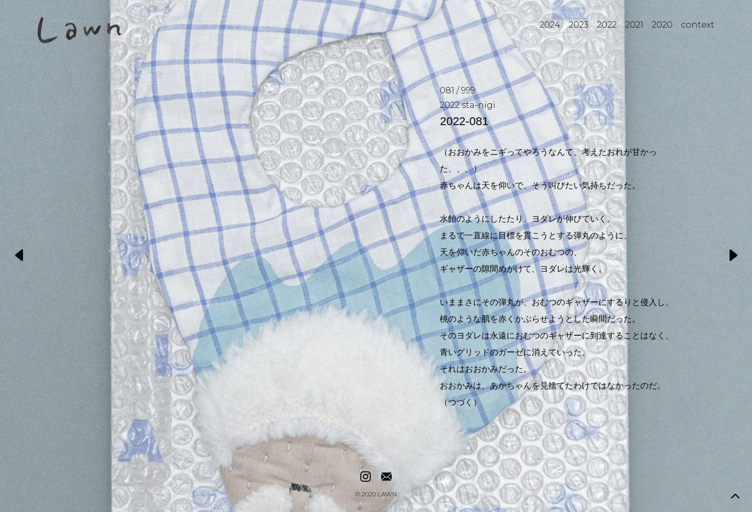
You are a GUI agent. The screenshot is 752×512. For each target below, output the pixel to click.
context (697, 25)
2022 (607, 25)
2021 (634, 25)
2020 (662, 25)
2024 (549, 25)
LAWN (387, 495)
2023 (579, 25)
